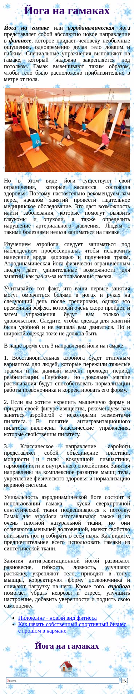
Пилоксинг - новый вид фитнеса (57, 618)
